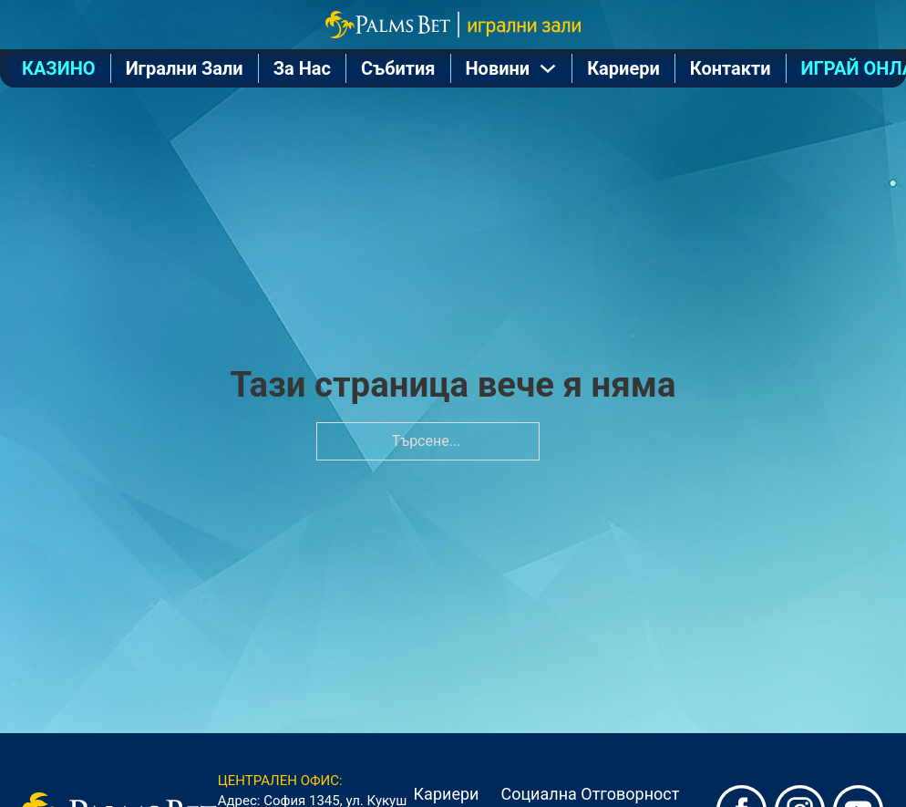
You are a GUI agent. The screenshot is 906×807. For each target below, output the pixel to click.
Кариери (623, 68)
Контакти (730, 68)
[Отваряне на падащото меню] (548, 68)
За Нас (302, 68)
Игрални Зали (184, 68)
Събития (398, 68)
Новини (498, 68)
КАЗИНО (59, 68)
